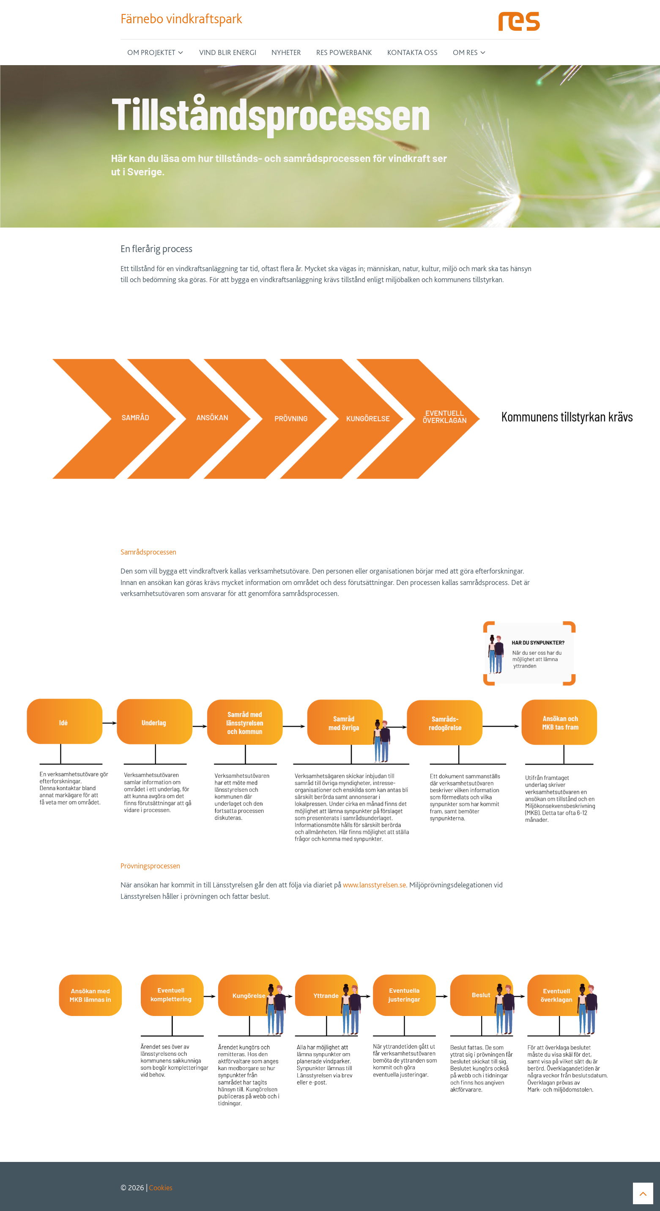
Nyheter (286, 52)
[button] (643, 1193)
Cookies (161, 1187)
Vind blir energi (227, 52)
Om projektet (151, 52)
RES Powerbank (344, 52)
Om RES (465, 52)
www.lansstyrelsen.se (374, 884)
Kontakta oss (412, 52)
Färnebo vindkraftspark (181, 19)
